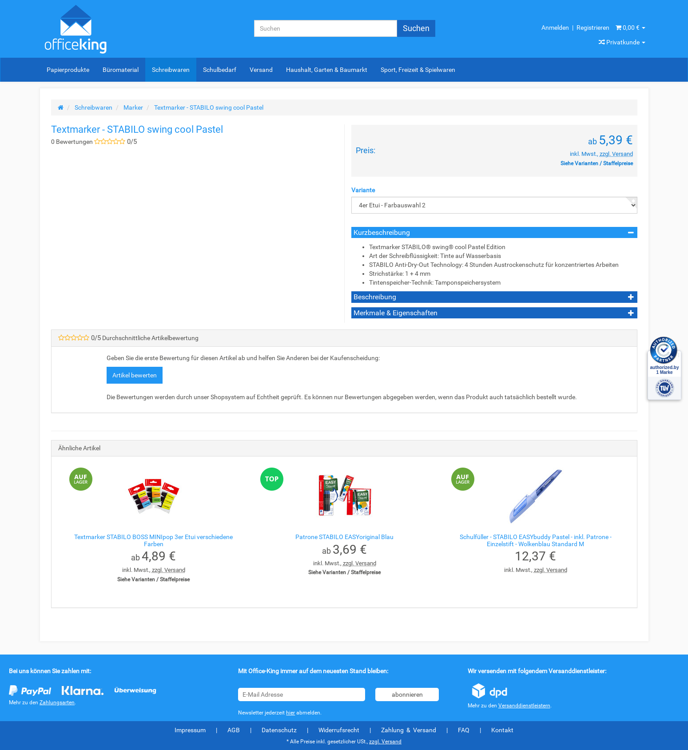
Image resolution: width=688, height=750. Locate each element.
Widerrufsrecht (338, 730)
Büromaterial (121, 69)
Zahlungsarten (57, 702)
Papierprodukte (68, 69)
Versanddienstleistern (524, 705)
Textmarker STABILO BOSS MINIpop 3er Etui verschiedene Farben (153, 540)
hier (290, 713)
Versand (261, 69)
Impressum (190, 730)
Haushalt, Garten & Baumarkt (326, 69)
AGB (233, 730)
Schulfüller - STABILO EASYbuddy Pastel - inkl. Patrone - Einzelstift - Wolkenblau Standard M (536, 540)
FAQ (463, 730)
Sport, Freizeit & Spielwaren (418, 69)
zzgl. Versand (616, 154)
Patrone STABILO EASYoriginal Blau (344, 536)
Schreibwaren (171, 69)
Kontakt (502, 730)
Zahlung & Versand (408, 730)
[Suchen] (325, 28)
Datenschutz (279, 730)
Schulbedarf (219, 69)
